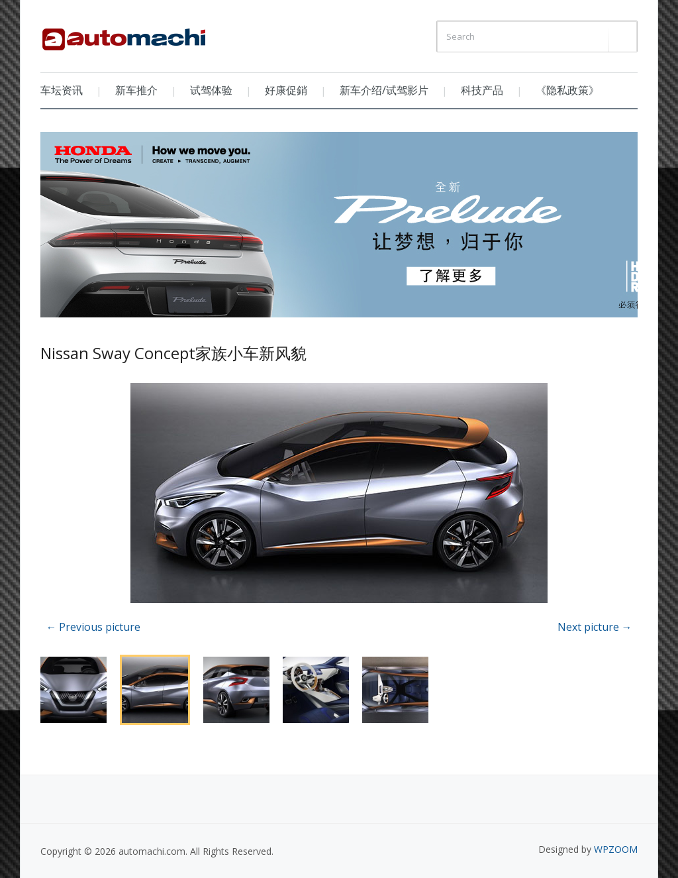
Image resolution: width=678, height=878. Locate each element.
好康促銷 (286, 90)
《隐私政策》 (567, 90)
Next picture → (594, 627)
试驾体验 (211, 90)
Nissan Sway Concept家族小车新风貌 (173, 353)
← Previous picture (93, 627)
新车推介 (136, 90)
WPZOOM (616, 849)
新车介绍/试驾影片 (384, 90)
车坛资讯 (61, 90)
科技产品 (482, 90)
